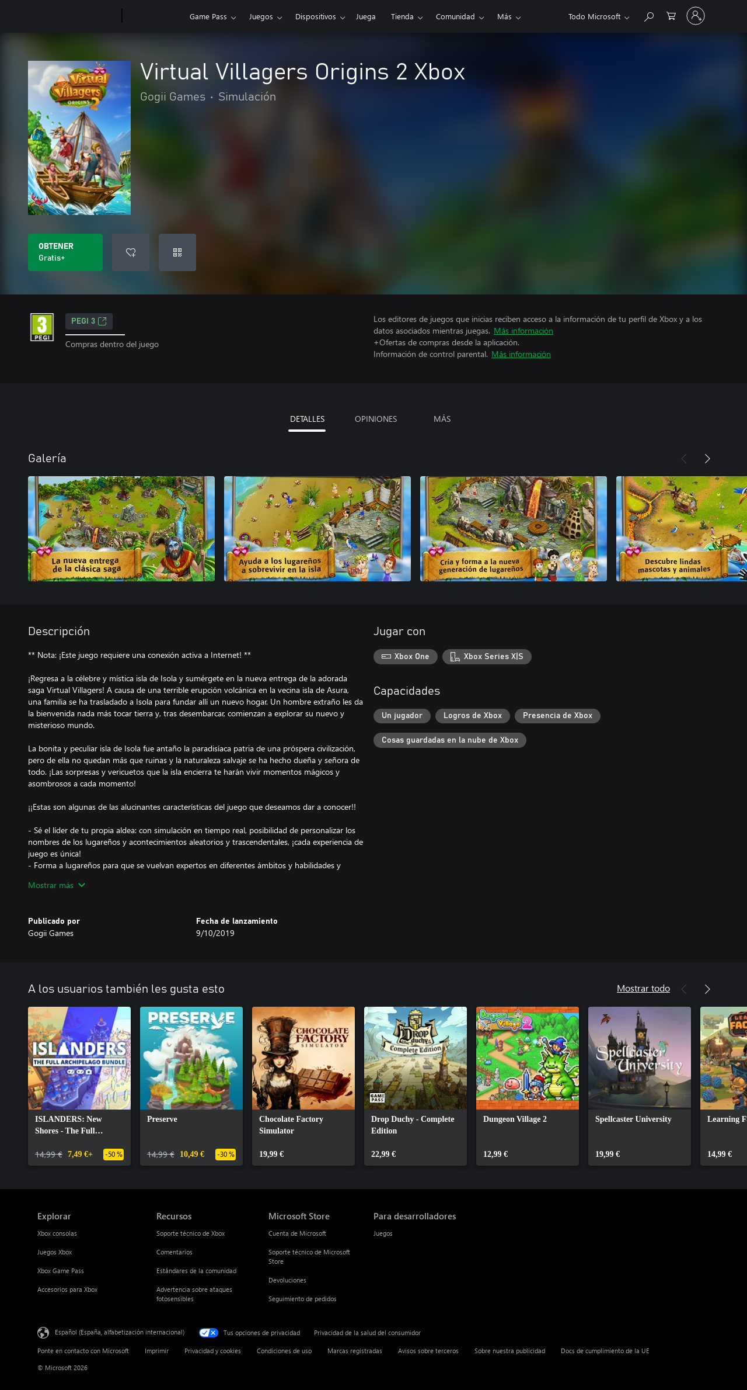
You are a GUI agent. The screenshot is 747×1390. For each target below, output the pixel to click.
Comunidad (455, 16)
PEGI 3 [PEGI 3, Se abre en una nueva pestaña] (89, 321)
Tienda (402, 16)
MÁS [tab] (442, 418)
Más (504, 16)
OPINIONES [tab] (376, 418)
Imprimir (157, 1350)
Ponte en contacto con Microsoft (83, 1350)
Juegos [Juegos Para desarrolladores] (383, 1233)
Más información (523, 330)
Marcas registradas (354, 1350)
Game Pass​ (208, 16)
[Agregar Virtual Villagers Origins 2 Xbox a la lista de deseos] (130, 252)
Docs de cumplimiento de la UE (605, 1350)
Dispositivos (315, 16)
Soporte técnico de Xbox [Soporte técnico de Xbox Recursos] (190, 1233)
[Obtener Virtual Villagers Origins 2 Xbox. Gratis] (65, 252)
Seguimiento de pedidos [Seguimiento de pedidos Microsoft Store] (302, 1298)
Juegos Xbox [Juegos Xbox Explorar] (54, 1252)
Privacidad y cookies (212, 1350)
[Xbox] (154, 16)
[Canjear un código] (177, 252)
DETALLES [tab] (307, 418)
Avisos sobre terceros (428, 1350)
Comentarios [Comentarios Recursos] (174, 1252)
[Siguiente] (707, 458)
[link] (79, 1086)
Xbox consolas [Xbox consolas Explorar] (57, 1233)
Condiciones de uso (284, 1350)
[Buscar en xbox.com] (648, 15)
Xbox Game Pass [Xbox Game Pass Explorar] (60, 1270)
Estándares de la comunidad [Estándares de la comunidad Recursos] (196, 1270)
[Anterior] (684, 458)
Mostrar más (56, 884)
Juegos (261, 16)
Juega (366, 16)
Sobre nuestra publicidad (509, 1350)
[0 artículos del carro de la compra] (671, 15)
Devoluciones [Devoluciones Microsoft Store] (287, 1280)
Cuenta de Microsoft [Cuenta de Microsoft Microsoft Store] (297, 1233)
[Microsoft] (77, 16)
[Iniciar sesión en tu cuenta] (696, 16)
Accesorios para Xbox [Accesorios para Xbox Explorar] (67, 1289)
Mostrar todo (643, 988)
